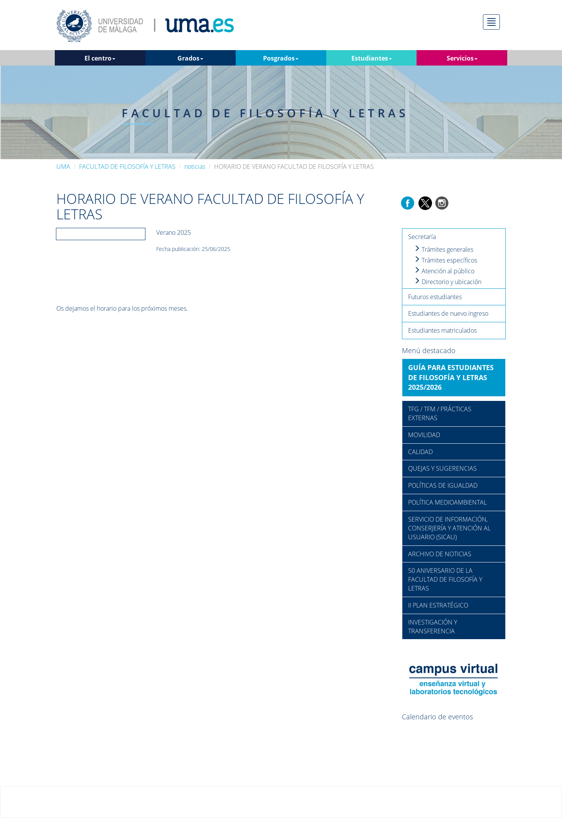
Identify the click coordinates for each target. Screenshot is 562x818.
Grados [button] (190, 58)
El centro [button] (99, 58)
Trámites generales (443, 249)
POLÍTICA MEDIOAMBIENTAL (447, 502)
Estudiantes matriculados (442, 330)
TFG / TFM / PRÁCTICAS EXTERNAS (439, 413)
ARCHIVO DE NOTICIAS (439, 554)
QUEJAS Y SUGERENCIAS (442, 468)
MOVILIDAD (424, 435)
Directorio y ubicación (447, 282)
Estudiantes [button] (371, 58)
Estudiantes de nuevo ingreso (448, 313)
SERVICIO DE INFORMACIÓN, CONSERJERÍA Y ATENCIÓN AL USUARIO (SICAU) (449, 528)
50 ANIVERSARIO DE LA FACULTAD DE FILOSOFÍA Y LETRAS (445, 579)
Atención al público (444, 271)
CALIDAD (420, 452)
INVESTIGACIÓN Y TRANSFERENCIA (432, 626)
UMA (63, 166)
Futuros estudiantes (435, 297)
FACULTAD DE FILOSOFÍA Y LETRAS (127, 166)
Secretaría (422, 236)
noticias (194, 166)
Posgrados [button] (281, 58)
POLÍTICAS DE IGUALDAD (443, 485)
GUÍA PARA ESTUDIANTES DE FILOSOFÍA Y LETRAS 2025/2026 (451, 377)
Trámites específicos (445, 260)
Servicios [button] (462, 58)
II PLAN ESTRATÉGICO (438, 605)
